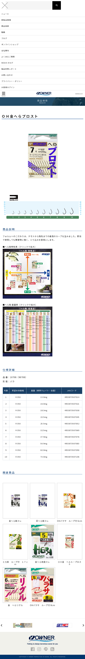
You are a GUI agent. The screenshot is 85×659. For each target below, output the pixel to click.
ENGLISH (79, 94)
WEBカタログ (7, 63)
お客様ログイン (8, 87)
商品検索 (5, 26)
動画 (3, 32)
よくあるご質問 (8, 56)
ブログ (4, 38)
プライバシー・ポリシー (11, 81)
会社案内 (5, 50)
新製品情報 (6, 20)
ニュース (5, 14)
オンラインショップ (10, 44)
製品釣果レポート (9, 69)
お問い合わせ (7, 75)
